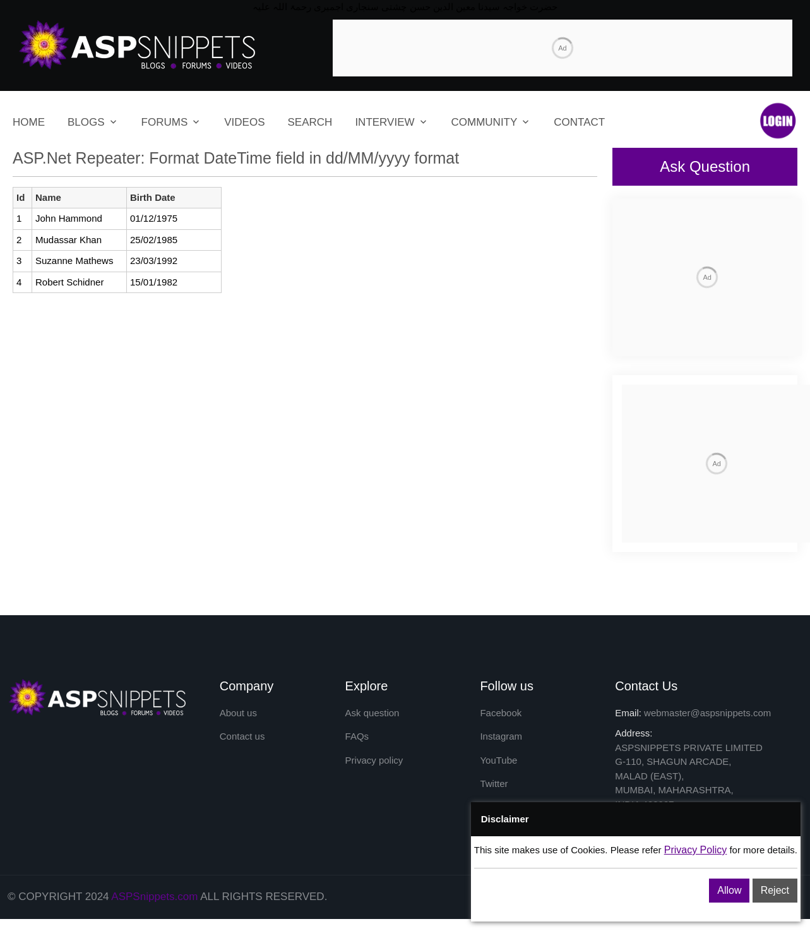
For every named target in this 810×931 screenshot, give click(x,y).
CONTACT (579, 126)
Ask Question (705, 170)
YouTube (498, 772)
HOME (29, 126)
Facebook (500, 724)
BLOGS (86, 126)
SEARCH (310, 126)
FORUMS (164, 126)
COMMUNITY (484, 126)
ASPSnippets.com (154, 909)
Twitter (494, 796)
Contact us (242, 748)
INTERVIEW (384, 126)
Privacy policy (374, 772)
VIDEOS (244, 126)
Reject (775, 890)
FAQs (357, 748)
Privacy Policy (695, 849)
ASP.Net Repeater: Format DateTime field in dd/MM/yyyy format (236, 162)
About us (238, 724)
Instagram (501, 748)
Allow (729, 890)
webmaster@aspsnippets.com (707, 724)
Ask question (372, 724)
